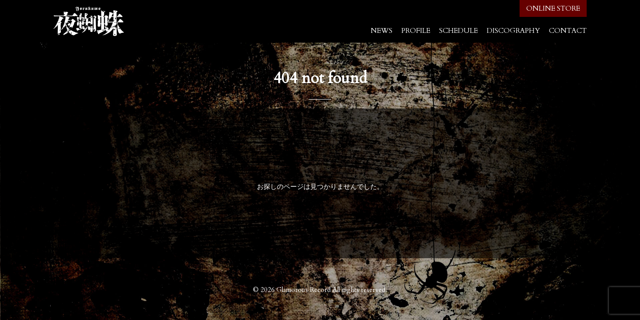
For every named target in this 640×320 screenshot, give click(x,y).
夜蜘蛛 (88, 21)
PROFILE (415, 31)
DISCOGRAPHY (513, 31)
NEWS (381, 31)
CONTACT (568, 31)
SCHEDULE (458, 31)
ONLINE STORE (553, 8)
